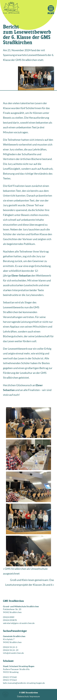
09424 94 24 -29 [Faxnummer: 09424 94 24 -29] (10, 650)
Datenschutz (23, 696)
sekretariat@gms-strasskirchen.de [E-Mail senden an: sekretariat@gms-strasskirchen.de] (18, 623)
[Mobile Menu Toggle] (51, 8)
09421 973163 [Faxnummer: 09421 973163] (10, 680)
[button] (5, 694)
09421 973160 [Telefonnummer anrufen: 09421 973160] (10, 677)
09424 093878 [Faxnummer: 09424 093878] (10, 620)
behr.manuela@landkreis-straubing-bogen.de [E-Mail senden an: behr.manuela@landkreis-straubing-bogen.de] (24, 683)
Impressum (35, 696)
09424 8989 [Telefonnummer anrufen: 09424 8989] (8, 617)
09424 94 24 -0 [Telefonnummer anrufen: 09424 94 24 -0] (10, 647)
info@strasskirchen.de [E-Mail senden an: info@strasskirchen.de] (13, 653)
